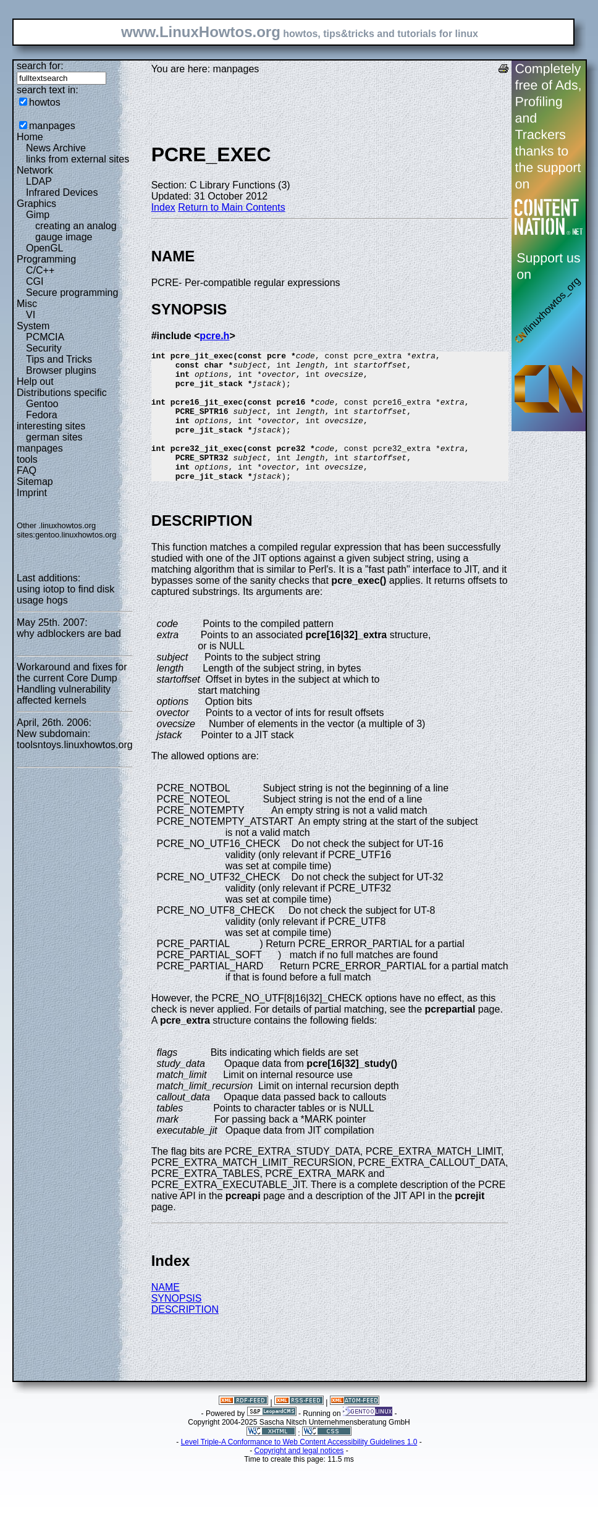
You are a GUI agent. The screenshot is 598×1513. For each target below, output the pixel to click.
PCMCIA (45, 337)
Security (44, 348)
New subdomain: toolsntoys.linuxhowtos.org (75, 739)
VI (30, 315)
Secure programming (72, 292)
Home (30, 137)
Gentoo (42, 403)
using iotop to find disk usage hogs (65, 594)
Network (35, 170)
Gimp (37, 214)
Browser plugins (61, 370)
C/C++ (40, 270)
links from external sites (77, 159)
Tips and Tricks (59, 359)
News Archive (56, 148)
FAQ (26, 470)
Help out (35, 381)
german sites (54, 437)
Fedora (41, 415)
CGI (34, 281)
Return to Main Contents (231, 207)
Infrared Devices (62, 192)
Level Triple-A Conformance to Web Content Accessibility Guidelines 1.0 (299, 1468)
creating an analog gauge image (76, 231)
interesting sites (51, 426)
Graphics (36, 203)
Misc (27, 303)
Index (163, 207)
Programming (46, 259)
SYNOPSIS (176, 1324)
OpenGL (44, 248)
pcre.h (214, 336)
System (33, 326)
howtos (45, 102)
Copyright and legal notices (299, 1476)
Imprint (32, 492)
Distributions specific (62, 392)
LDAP (39, 181)
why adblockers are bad (69, 633)
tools (27, 459)
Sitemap (35, 481)
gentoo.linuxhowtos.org (76, 534)
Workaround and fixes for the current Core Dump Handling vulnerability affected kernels (72, 684)
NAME (165, 1313)
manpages (52, 125)
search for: (40, 66)
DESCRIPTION (185, 1335)
